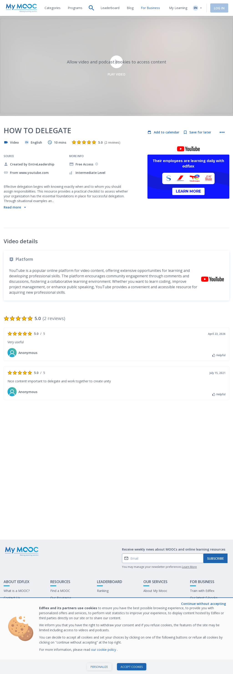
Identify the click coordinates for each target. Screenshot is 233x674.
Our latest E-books (204, 598)
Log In (219, 8)
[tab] (52, 8)
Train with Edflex (202, 591)
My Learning (178, 8)
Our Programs (60, 598)
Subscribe (215, 558)
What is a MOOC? (17, 591)
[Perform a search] (91, 8)
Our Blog (56, 605)
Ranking (103, 591)
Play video (116, 65)
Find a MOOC (60, 591)
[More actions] (222, 132)
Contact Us (12, 598)
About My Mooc (155, 591)
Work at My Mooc (203, 605)
